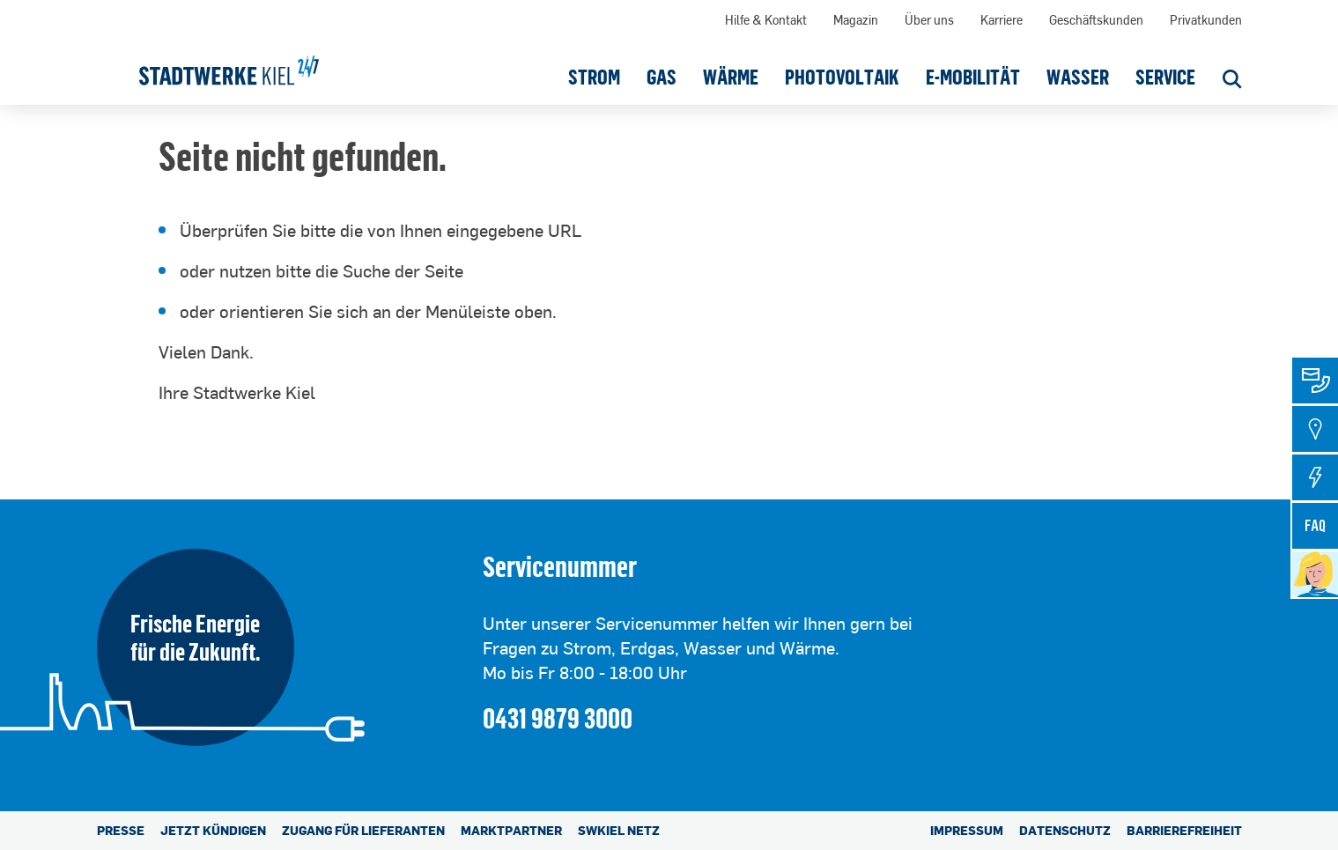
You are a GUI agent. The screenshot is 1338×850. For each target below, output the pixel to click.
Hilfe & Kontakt (766, 19)
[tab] (1315, 380)
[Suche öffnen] (1232, 81)
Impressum (966, 830)
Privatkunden (1206, 19)
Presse (120, 830)
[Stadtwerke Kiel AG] (229, 64)
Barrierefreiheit (1184, 830)
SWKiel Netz (619, 830)
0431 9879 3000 (557, 717)
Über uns (929, 19)
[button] (594, 76)
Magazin (855, 19)
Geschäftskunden (1096, 19)
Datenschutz (1065, 830)
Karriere (1001, 19)
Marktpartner (511, 830)
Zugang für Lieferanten (363, 830)
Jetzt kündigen (213, 830)
